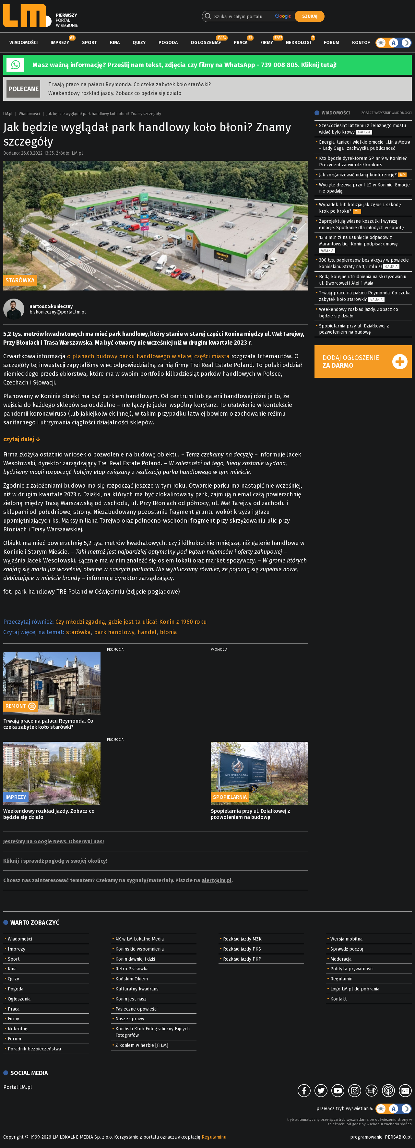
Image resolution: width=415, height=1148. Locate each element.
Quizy (139, 42)
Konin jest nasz (131, 999)
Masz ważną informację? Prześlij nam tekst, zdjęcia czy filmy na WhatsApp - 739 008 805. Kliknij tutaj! (184, 65)
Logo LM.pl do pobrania (354, 989)
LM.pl (7, 114)
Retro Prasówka (131, 969)
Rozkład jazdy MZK (242, 939)
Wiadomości (23, 42)
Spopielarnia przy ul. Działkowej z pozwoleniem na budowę (250, 814)
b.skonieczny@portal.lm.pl (58, 312)
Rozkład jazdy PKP (242, 959)
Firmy (266, 42)
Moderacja (340, 959)
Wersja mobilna (346, 939)
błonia (168, 632)
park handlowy (114, 632)
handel (147, 632)
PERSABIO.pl (398, 1137)
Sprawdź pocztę (346, 949)
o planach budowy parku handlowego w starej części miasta (148, 356)
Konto (360, 42)
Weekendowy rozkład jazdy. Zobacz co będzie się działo (114, 93)
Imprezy (60, 42)
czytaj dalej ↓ (22, 439)
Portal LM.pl (17, 1087)
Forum (331, 42)
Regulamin (341, 979)
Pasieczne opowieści (136, 1009)
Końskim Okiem (131, 979)
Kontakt (338, 999)
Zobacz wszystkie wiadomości (386, 113)
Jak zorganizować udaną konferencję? (358, 175)
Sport (89, 42)
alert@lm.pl (216, 880)
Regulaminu (214, 1137)
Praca (240, 42)
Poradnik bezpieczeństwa (34, 1049)
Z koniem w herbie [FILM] (141, 1045)
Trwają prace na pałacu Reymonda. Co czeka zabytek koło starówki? (129, 84)
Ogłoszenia (205, 42)
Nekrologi (298, 42)
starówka (78, 632)
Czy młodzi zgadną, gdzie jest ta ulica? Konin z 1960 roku (131, 621)
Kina (115, 42)
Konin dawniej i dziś (135, 959)
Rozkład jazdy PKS (242, 949)
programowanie (366, 1137)
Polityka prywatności (352, 969)
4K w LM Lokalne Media (139, 939)
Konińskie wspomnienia (139, 949)
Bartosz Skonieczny (51, 306)
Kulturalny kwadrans (137, 989)
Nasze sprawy (129, 1019)
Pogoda (168, 42)
